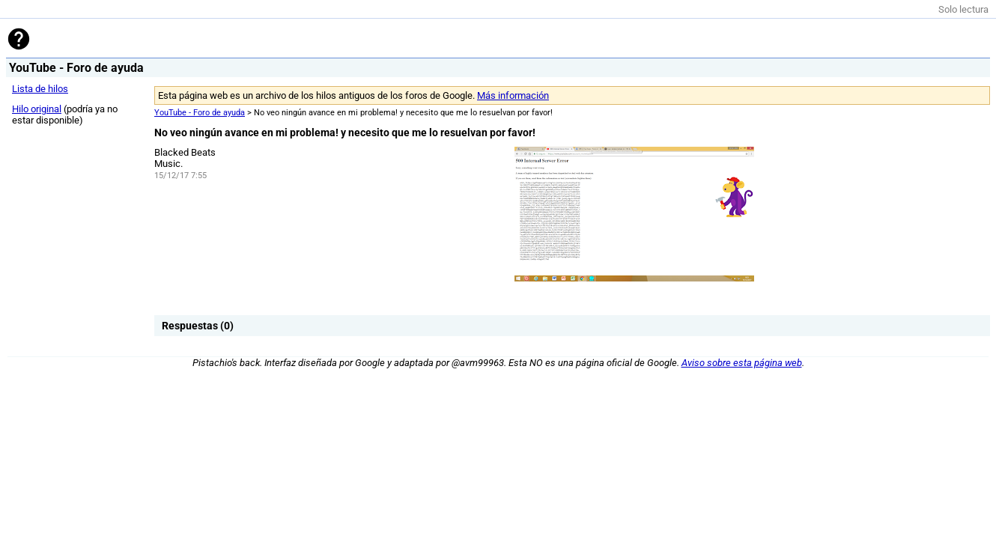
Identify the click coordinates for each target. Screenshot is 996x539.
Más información (513, 95)
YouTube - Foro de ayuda (199, 113)
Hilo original (36, 109)
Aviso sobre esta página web (741, 362)
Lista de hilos (40, 88)
